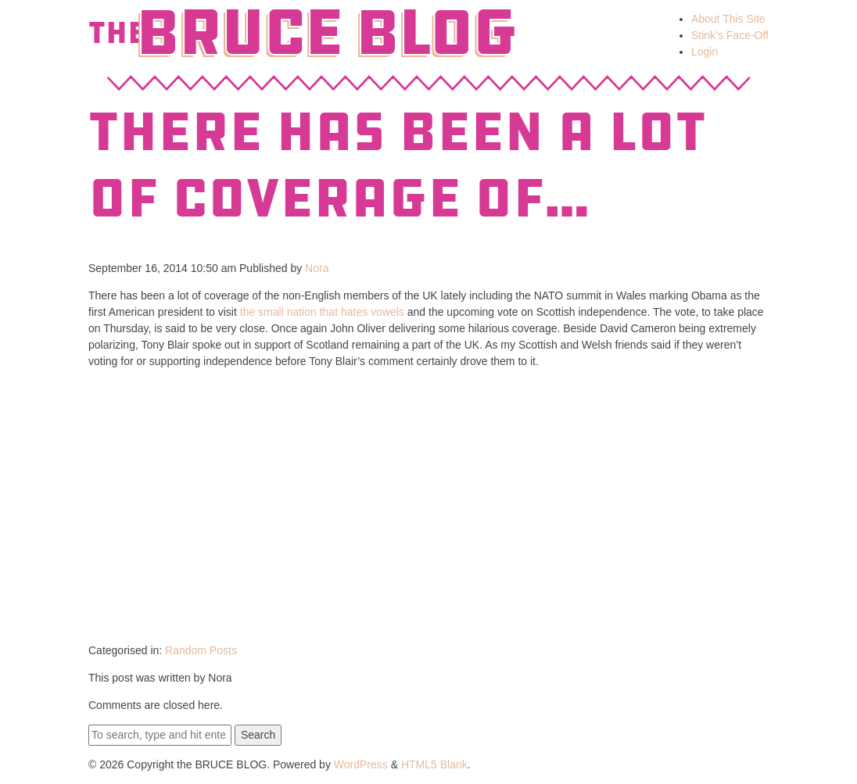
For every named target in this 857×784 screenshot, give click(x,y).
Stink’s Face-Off (730, 35)
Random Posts (201, 650)
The (117, 33)
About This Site (728, 19)
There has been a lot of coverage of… (397, 165)
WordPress (361, 764)
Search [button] (258, 735)
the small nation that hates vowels (322, 312)
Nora (316, 268)
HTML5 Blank (434, 764)
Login (704, 51)
